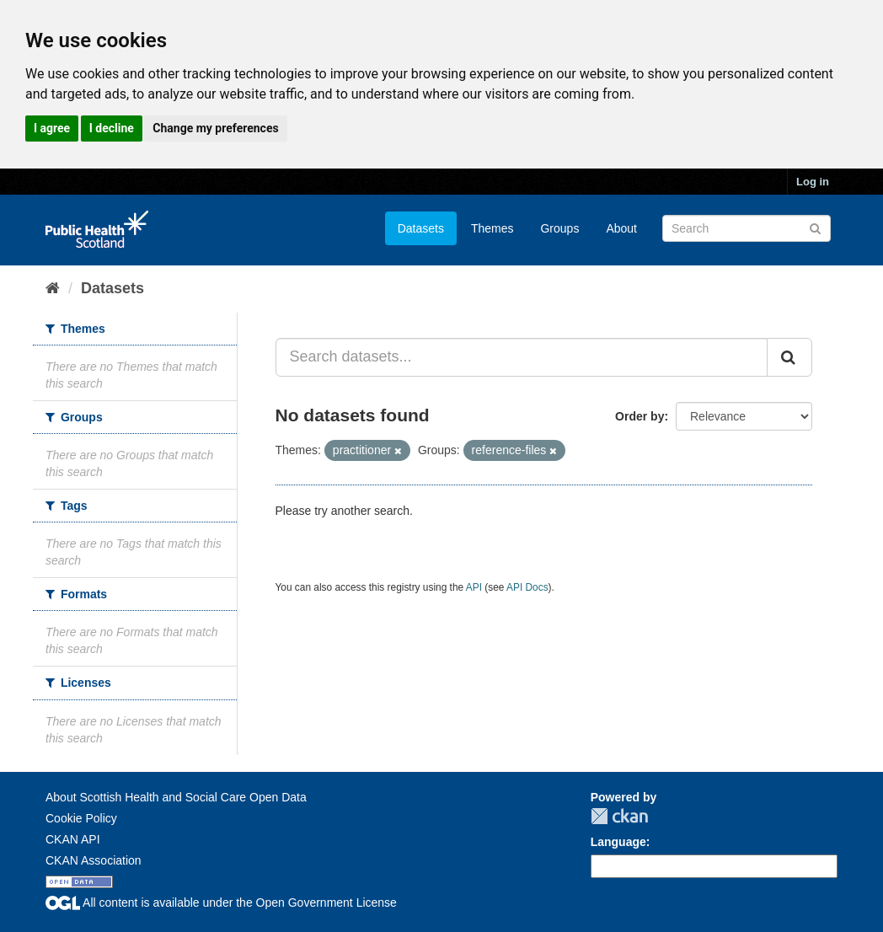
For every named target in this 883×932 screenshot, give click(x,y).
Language (618, 842)
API (474, 587)
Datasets (421, 228)
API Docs (527, 587)
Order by (639, 416)
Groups (559, 228)
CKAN (619, 816)
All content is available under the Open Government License (221, 902)
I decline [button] (111, 128)
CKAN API (72, 839)
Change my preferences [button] (215, 128)
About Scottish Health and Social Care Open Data (176, 797)
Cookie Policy (81, 818)
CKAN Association (93, 860)
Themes (492, 228)
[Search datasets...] (522, 357)
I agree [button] (52, 128)
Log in (812, 181)
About (621, 228)
